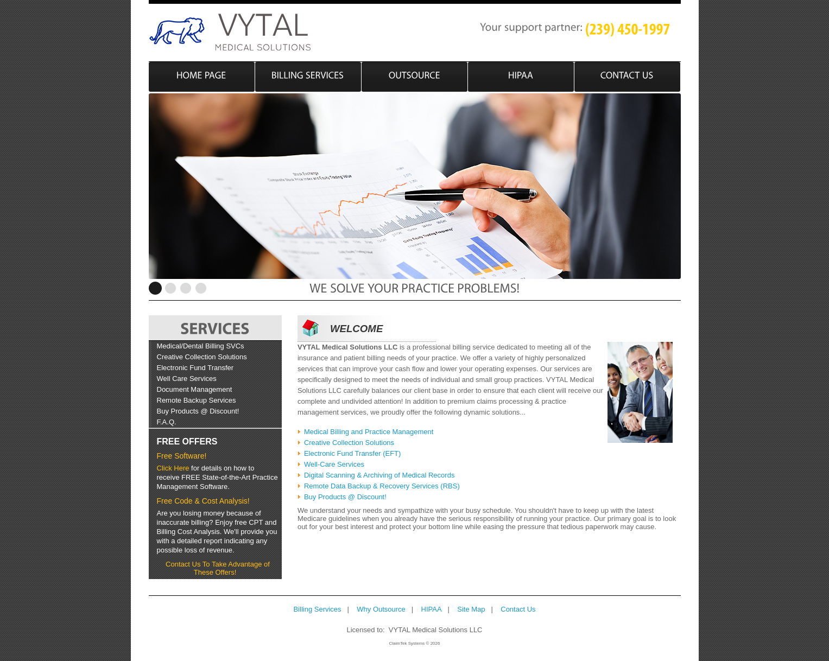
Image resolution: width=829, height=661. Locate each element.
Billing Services (317, 609)
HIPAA (431, 609)
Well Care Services (187, 378)
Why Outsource (381, 609)
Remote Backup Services (196, 400)
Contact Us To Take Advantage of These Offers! (218, 568)
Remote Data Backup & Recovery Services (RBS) (382, 486)
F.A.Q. (166, 422)
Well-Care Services (334, 464)
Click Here (173, 468)
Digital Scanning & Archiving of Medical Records (379, 475)
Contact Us (518, 609)
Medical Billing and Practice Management (368, 432)
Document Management (194, 389)
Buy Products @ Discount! (198, 411)
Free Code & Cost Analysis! (203, 501)
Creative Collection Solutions (202, 357)
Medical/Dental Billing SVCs (200, 346)
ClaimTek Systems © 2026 (414, 643)
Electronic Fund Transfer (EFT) (352, 453)
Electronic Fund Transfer (195, 368)
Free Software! (182, 456)
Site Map (471, 609)
